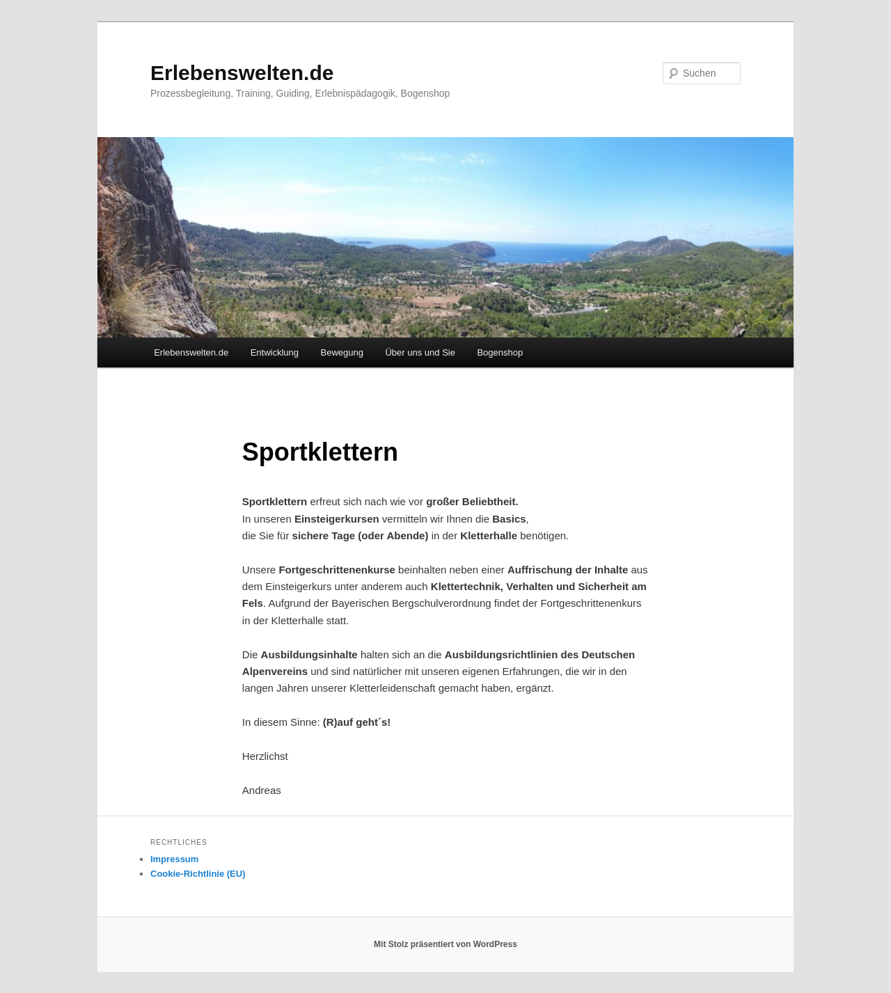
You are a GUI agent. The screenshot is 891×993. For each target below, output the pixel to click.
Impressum (174, 859)
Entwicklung (275, 352)
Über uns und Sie (420, 352)
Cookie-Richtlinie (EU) (198, 873)
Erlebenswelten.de (241, 72)
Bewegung (342, 352)
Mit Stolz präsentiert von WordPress (445, 944)
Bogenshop (500, 352)
